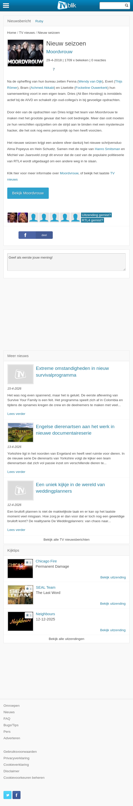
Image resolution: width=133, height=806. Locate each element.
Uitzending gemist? (96, 215)
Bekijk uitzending (113, 577)
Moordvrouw (59, 51)
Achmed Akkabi (42, 88)
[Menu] (6, 6)
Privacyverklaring (17, 758)
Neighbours (45, 614)
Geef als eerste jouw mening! (66, 262)
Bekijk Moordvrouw (28, 193)
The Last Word (48, 592)
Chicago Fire (46, 561)
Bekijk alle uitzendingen (66, 639)
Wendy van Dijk (90, 81)
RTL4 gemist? (92, 220)
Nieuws (9, 712)
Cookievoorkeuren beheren (24, 777)
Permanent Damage (52, 566)
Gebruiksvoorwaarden (20, 751)
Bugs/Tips (11, 725)
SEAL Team (46, 587)
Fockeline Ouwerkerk (92, 88)
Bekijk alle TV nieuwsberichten (67, 539)
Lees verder (17, 414)
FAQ (7, 718)
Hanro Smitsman (107, 149)
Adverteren (12, 738)
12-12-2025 (45, 619)
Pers (7, 731)
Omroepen (12, 705)
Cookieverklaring (16, 764)
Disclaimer (11, 771)
